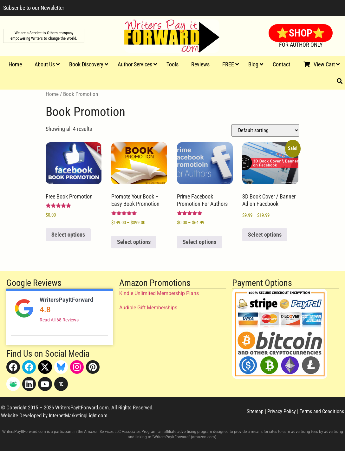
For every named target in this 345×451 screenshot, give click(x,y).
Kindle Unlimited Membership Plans (159, 293)
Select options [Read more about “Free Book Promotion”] (68, 234)
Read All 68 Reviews (59, 319)
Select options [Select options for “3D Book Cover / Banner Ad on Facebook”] (265, 234)
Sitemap (255, 411)
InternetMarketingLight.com (78, 415)
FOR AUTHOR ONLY (300, 44)
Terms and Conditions (322, 411)
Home (52, 94)
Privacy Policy (281, 411)
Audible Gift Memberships (148, 308)
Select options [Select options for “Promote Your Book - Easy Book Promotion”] (134, 242)
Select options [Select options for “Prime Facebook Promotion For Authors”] (199, 242)
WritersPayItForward (66, 299)
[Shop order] (265, 130)
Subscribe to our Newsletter (33, 7)
